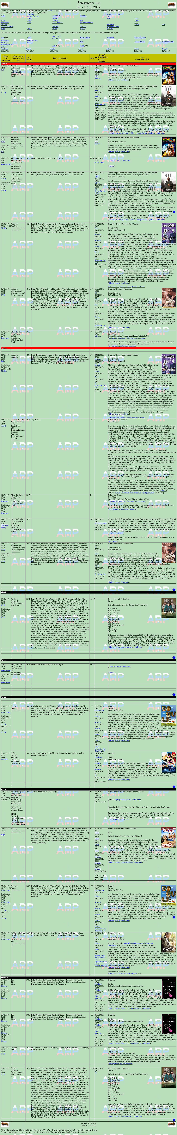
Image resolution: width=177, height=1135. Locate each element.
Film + (29, 29)
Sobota (136, 49)
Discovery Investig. (5, 42)
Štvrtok (80, 49)
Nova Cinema (85, 37)
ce (110, 133)
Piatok (108, 49)
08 (96, 230)
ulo (96, 998)
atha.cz (152, 133)
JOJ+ (97, 70)
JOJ (2, 70)
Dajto (3, 29)
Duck (29, 23)
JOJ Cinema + (57, 23)
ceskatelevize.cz (127, 647)
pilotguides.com (148, 493)
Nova (97, 949)
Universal (110, 37)
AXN (3, 21)
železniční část (100, 325)
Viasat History (140, 41)
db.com (161, 133)
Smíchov (110, 25)
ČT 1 (96, 103)
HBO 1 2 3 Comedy (56, 37)
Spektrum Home (113, 27)
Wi (138, 133)
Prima (82, 41)
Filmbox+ (4, 759)
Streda (52, 49)
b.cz (133, 133)
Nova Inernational (86, 23)
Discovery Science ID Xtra (32, 16)
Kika (54, 46)
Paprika (82, 29)
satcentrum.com (127, 493)
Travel (137, 25)
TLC (136, 23)
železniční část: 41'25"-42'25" (100, 750)
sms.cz (118, 160)
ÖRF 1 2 (83, 27)
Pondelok (4, 49)
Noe (81, 21)
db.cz (112, 741)
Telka (137, 21)
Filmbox (98, 763)
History (55, 19)
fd (131, 133)
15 (96, 753)
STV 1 (3, 92)
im (157, 133)
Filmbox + (56, 16)
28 (96, 712)
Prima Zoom (5, 164)
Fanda (29, 37)
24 (96, 86)
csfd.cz (117, 80)
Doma (29, 21)
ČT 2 (96, 317)
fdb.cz (111, 80)
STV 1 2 (110, 29)
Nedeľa (164, 49)
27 (96, 828)
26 (96, 92)
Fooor (97, 246)
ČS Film (4, 25)
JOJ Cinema (5, 712)
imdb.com (125, 80)
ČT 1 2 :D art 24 (7, 27)
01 (96, 933)
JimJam (55, 21)
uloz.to (97, 78)
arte (2, 37)
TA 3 (136, 19)
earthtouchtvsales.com (117, 338)
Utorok (28, 49)
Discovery (5, 338)
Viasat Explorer (140, 37)
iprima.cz (137, 493)
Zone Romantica (168, 41)
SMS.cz (51, 10)
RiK (108, 19)
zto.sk (99, 998)
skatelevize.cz (116, 133)
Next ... (163, 491)
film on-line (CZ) (101, 966)
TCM (82, 46)
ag (149, 133)
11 (96, 332)
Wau (163, 25)
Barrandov (5, 23)
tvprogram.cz (114, 346)
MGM (54, 29)
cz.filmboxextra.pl (134, 1008)
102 (91, 86)
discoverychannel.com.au (136, 338)
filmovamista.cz (127, 862)
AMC (3, 16)
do (17, 66)
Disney (29, 19)
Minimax (83, 16)
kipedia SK (143, 133)
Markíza (55, 27)
